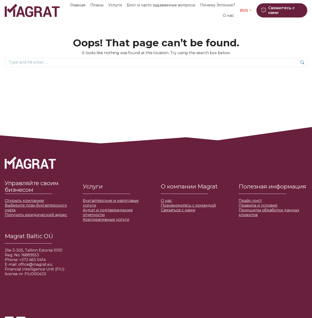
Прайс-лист (250, 200)
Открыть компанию (24, 200)
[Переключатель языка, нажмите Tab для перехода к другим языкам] (245, 10)
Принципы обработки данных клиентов (269, 212)
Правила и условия (258, 205)
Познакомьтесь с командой (188, 205)
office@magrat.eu (35, 264)
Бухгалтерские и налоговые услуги (111, 203)
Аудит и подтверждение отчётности (108, 212)
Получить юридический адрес (36, 215)
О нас (166, 200)
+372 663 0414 (32, 259)
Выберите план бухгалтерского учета (36, 207)
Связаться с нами (178, 210)
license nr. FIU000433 (25, 274)
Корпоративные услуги (106, 219)
